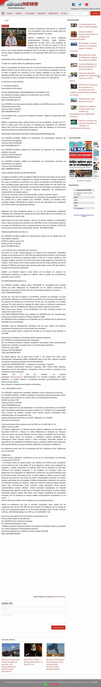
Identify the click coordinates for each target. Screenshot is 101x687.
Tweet (6, 20)
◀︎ (70, 77)
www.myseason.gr (16, 377)
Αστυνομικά (30, 13)
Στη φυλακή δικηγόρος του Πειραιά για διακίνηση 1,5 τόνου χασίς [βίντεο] (88, 66)
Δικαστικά (41, 13)
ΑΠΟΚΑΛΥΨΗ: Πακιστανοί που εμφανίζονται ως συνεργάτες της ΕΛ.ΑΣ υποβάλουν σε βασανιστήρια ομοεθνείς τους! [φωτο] (83, 90)
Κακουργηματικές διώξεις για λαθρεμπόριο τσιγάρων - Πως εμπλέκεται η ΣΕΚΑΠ (88, 57)
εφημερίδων (88, 180)
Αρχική (9, 13)
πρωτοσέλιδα (81, 180)
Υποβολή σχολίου (58, 627)
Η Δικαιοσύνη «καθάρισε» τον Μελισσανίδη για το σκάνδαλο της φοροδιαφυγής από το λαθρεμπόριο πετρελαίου (83, 111)
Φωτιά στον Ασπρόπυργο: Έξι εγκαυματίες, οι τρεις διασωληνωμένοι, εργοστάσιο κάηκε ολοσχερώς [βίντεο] (55, 664)
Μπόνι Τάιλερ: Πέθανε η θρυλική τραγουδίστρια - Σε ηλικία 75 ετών (33, 662)
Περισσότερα (94, 682)
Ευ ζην (63, 13)
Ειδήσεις (19, 13)
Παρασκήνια (53, 13)
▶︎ (99, 77)
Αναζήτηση (95, 13)
